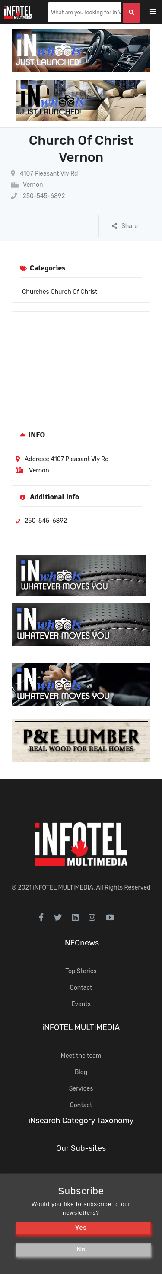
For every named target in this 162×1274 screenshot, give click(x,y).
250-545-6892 (38, 196)
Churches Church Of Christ (59, 292)
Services (81, 1088)
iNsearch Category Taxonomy (81, 1120)
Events (81, 1004)
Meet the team (81, 1055)
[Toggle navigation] (158, 12)
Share (125, 226)
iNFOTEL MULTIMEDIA (63, 887)
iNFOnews (81, 943)
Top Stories (80, 971)
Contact (81, 987)
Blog (81, 1072)
